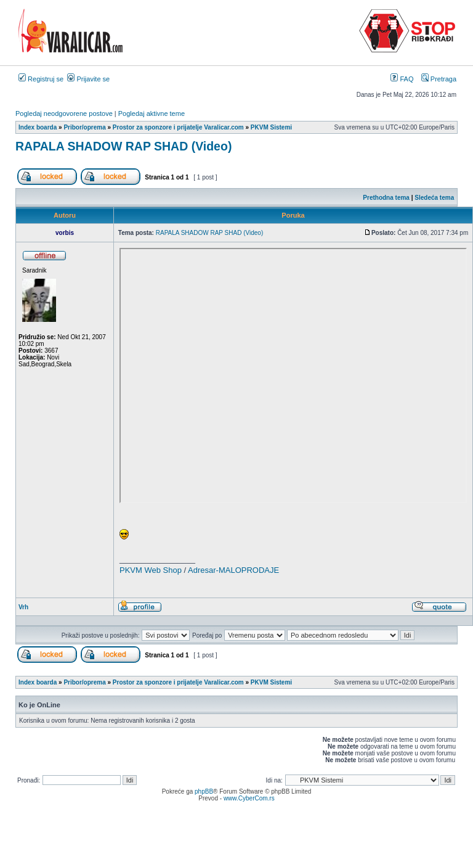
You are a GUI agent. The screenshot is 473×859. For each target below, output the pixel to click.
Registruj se (40, 79)
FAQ (401, 79)
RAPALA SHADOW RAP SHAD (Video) (123, 146)
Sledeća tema (434, 197)
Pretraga (438, 79)
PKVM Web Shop (150, 570)
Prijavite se (88, 79)
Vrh (23, 607)
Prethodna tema (386, 197)
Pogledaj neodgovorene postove (64, 113)
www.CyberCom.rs (249, 798)
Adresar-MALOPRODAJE (233, 570)
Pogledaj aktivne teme (151, 113)
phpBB (204, 791)
